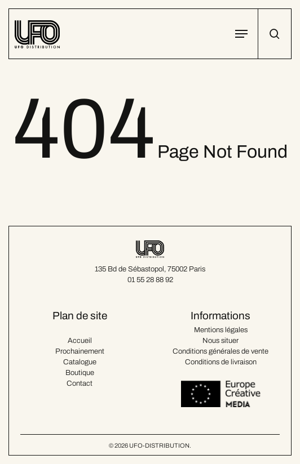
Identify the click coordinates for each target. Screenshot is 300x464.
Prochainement (79, 351)
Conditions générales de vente (220, 351)
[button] (241, 33)
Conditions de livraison (221, 362)
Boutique (79, 373)
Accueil (80, 341)
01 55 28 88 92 (150, 280)
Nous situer (220, 341)
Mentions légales (221, 330)
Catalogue (79, 362)
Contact (79, 383)
